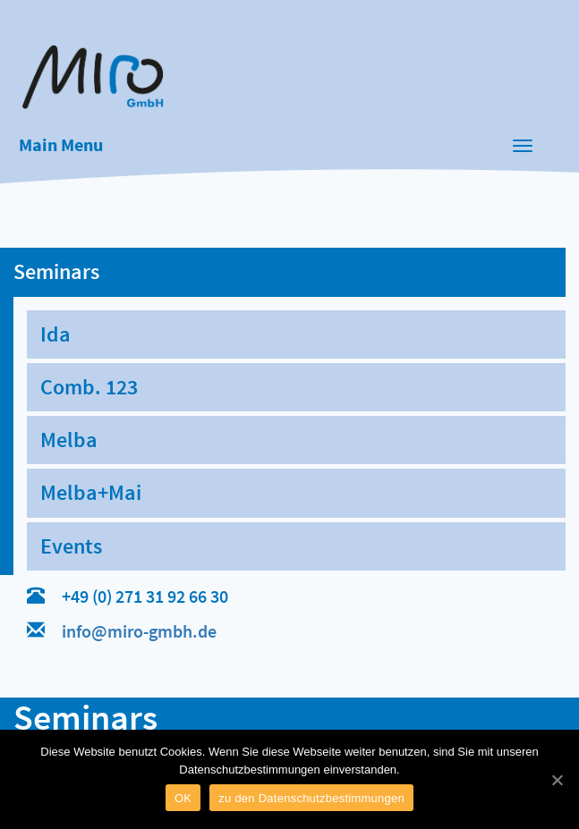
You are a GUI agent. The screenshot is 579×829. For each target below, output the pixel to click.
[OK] (557, 780)
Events (71, 546)
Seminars (56, 271)
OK (183, 798)
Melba (69, 439)
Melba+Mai (90, 492)
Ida (55, 334)
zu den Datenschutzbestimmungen (311, 798)
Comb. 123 (89, 387)
